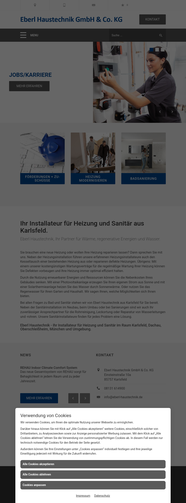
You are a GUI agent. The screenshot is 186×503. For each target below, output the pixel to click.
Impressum (83, 495)
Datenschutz (102, 495)
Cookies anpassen (34, 485)
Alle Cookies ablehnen (37, 474)
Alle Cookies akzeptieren (38, 464)
